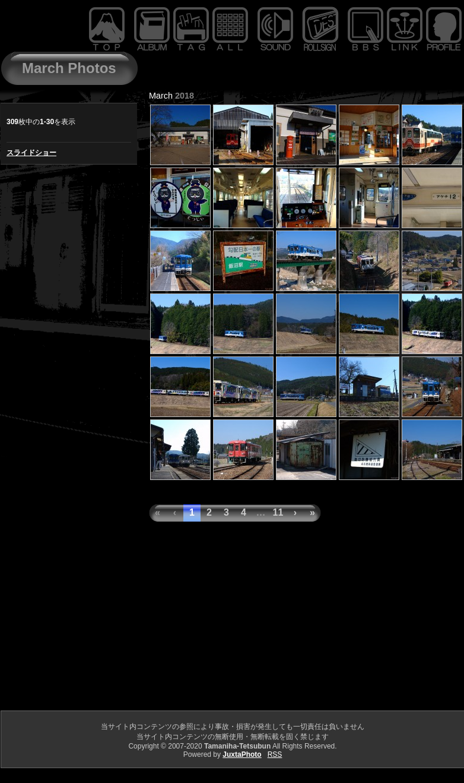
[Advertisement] (232, 625)
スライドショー (31, 153)
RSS (275, 754)
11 (278, 512)
